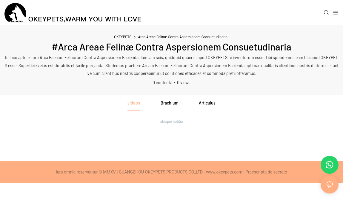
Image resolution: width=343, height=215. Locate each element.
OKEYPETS (123, 37)
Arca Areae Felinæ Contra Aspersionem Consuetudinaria (182, 37)
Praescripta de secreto (266, 172)
